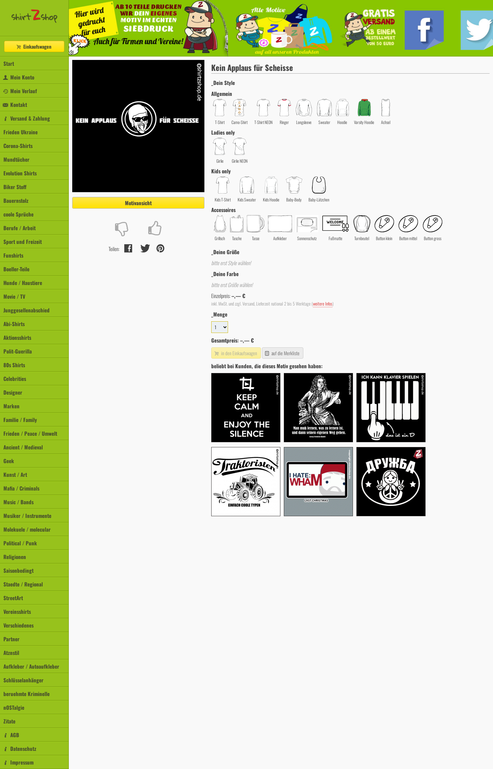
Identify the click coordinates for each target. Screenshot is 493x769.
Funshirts (13, 255)
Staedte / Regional (23, 584)
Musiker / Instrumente (27, 515)
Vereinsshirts (17, 611)
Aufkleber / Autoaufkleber (31, 666)
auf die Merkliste (282, 353)
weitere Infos (322, 303)
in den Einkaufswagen (235, 353)
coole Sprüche (18, 214)
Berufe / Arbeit (19, 228)
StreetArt (13, 597)
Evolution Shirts (20, 173)
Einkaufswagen (33, 46)
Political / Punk (20, 543)
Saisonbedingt (18, 570)
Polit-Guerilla (17, 351)
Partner (11, 639)
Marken (11, 406)
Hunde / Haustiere (22, 282)
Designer (12, 392)
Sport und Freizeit (22, 241)
